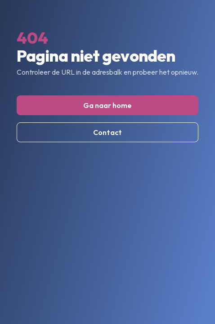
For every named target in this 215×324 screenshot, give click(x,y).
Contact (107, 132)
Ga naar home (107, 105)
